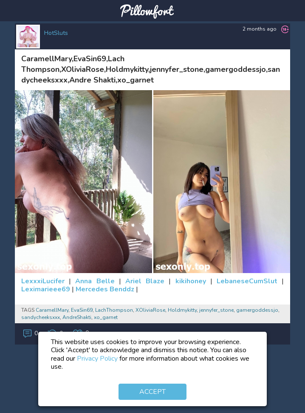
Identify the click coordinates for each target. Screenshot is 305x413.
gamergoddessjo (257, 310)
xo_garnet (106, 317)
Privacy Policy (97, 358)
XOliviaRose (150, 310)
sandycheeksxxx (40, 317)
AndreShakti (76, 317)
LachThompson (114, 310)
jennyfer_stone (216, 310)
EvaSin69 (82, 310)
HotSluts (56, 33)
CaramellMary (52, 310)
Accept (152, 391)
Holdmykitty (182, 310)
